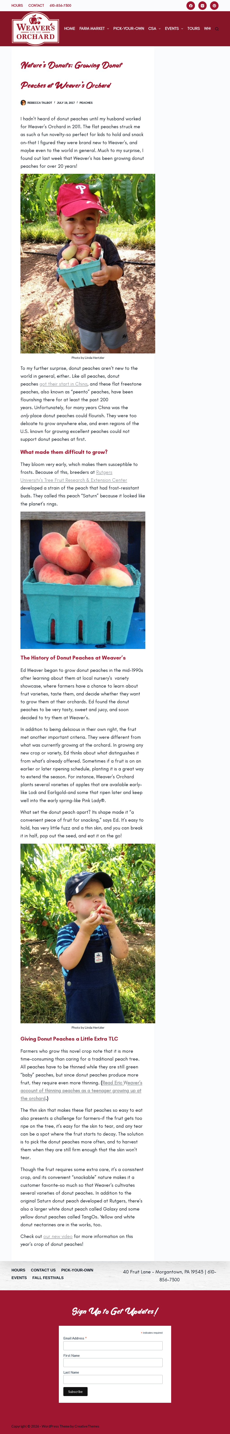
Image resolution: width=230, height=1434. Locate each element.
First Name (71, 1355)
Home (69, 28)
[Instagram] (202, 5)
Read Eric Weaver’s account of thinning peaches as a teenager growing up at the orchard (81, 1090)
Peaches (86, 102)
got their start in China (63, 384)
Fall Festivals (48, 1278)
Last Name (71, 1372)
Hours (17, 5)
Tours (193, 28)
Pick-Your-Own (128, 28)
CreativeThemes (87, 1426)
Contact (36, 5)
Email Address (75, 1338)
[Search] (217, 29)
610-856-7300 (60, 5)
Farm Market (95, 28)
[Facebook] (190, 5)
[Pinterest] (214, 5)
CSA (155, 28)
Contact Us (43, 1270)
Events (175, 28)
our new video (58, 1236)
